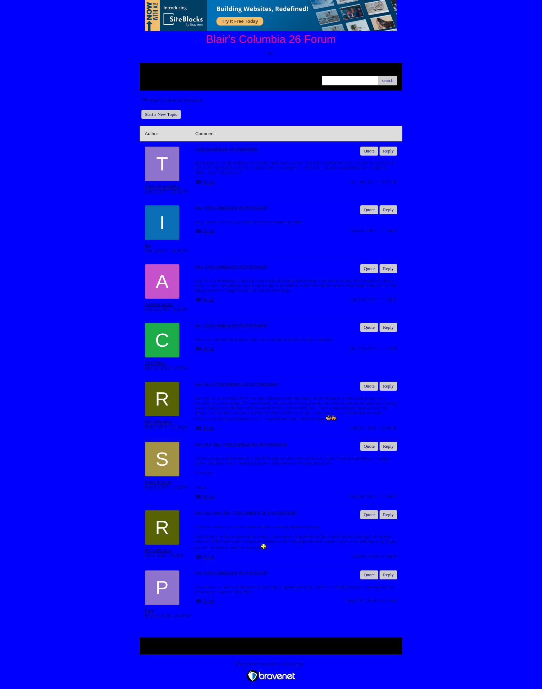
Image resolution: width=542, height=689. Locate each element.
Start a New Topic (161, 114)
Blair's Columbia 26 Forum (171, 100)
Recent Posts (156, 78)
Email (208, 182)
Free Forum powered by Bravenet (271, 664)
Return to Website (161, 70)
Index (188, 70)
